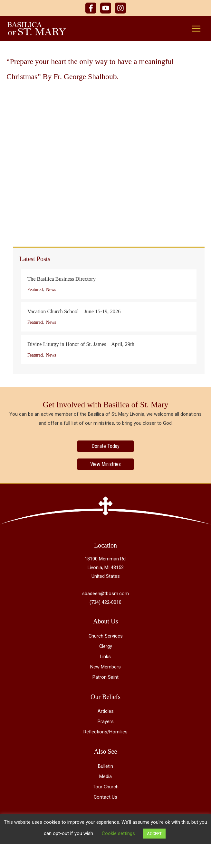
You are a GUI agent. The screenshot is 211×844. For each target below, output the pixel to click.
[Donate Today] (105, 447)
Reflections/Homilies (105, 733)
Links (105, 657)
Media (105, 777)
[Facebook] (90, 8)
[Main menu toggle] (196, 29)
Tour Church (106, 788)
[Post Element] (108, 285)
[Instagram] (120, 8)
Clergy (105, 647)
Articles (106, 712)
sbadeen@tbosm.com (105, 595)
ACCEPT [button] (154, 833)
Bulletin (105, 767)
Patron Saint (105, 678)
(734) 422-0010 (105, 603)
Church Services (106, 637)
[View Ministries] (105, 465)
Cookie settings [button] (118, 833)
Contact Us (105, 798)
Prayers (106, 723)
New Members (105, 668)
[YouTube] (105, 8)
